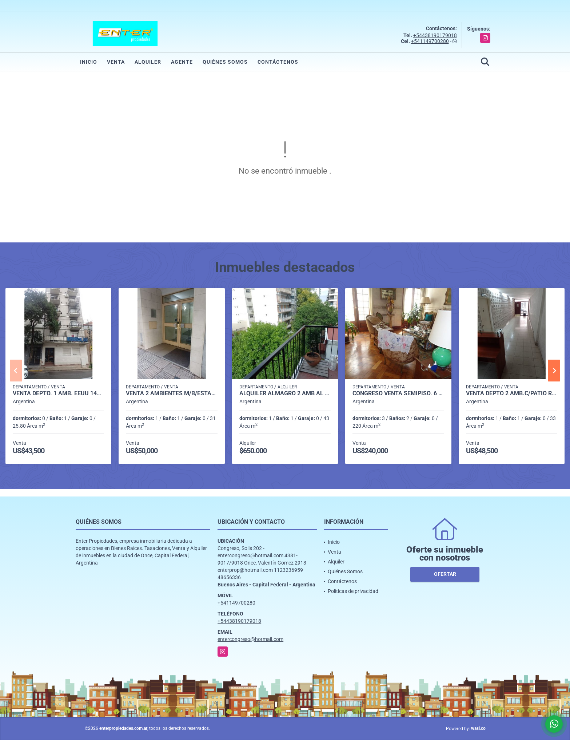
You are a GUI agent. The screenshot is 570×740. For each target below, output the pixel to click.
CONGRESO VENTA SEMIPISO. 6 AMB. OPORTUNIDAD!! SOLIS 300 (398, 393)
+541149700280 (430, 41)
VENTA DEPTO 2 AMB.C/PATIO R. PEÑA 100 (511, 393)
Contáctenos (278, 62)
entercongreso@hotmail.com (250, 639)
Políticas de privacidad (353, 591)
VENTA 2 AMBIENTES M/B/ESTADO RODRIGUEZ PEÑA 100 (171, 393)
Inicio (88, 62)
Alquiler (148, 62)
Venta (116, 62)
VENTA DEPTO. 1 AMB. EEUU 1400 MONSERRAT (58, 393)
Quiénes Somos (225, 62)
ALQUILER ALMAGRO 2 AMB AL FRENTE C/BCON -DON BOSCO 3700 (285, 393)
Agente (182, 62)
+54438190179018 (435, 35)
